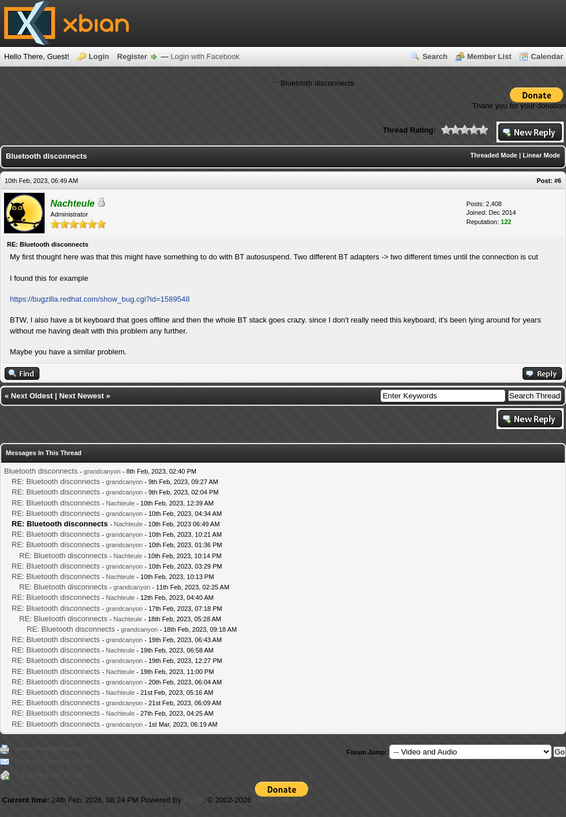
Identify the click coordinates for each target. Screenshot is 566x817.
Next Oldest (32, 395)
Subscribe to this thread (48, 774)
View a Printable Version (49, 748)
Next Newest (81, 395)
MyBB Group (274, 800)
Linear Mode (541, 155)
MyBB (193, 800)
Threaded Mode (493, 155)
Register (132, 56)
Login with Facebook (204, 56)
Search (434, 56)
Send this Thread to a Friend (55, 761)
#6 (557, 180)
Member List (489, 56)
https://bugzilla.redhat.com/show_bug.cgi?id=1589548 (99, 299)
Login (99, 56)
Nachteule (120, 503)
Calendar (547, 56)
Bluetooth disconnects (41, 471)
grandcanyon (102, 471)
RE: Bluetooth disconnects (56, 481)
